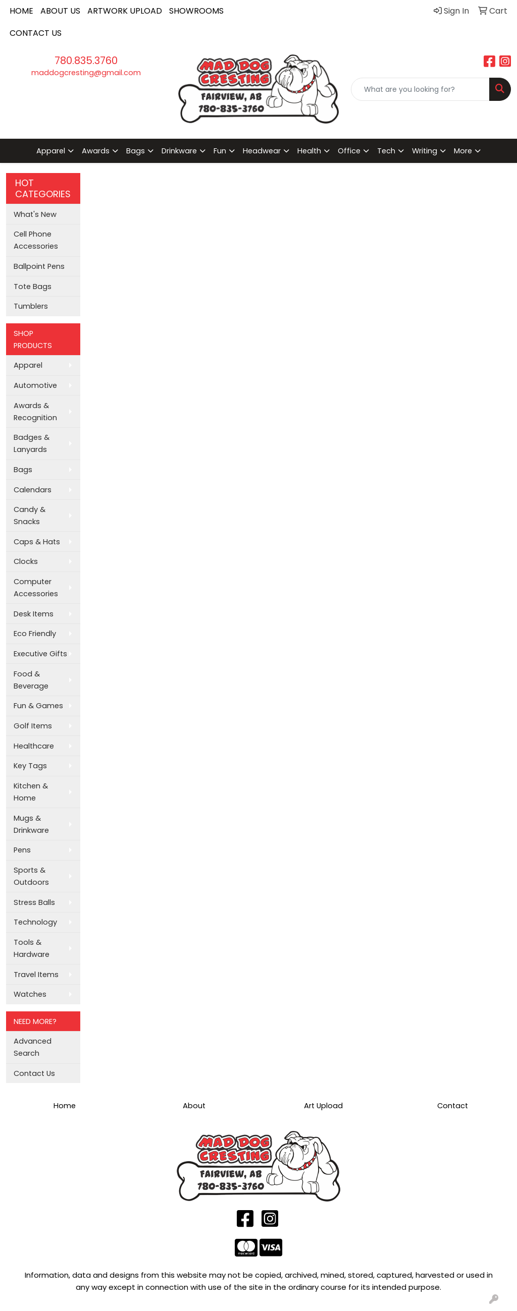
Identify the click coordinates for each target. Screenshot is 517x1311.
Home (65, 1106)
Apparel (28, 365)
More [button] (463, 151)
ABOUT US (60, 11)
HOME (21, 11)
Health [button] (309, 151)
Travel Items (36, 975)
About (194, 1106)
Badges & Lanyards (31, 443)
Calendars (32, 490)
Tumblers (31, 306)
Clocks (26, 561)
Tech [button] (386, 151)
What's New (35, 214)
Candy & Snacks (29, 515)
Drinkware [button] (179, 151)
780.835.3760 (86, 60)
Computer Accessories (36, 588)
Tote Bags (32, 286)
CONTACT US (36, 33)
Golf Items (33, 726)
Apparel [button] (50, 151)
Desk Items (34, 614)
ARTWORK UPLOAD (124, 11)
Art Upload (323, 1106)
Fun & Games (38, 706)
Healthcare (34, 746)
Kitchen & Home (31, 792)
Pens (22, 850)
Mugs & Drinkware (31, 824)
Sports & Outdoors (31, 876)
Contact (452, 1106)
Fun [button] (220, 151)
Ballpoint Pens (39, 266)
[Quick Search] (420, 89)
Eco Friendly (35, 634)
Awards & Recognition (35, 412)
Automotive (35, 385)
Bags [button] (135, 151)
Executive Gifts (40, 654)
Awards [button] (96, 151)
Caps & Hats (37, 542)
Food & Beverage (31, 680)
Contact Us (34, 1073)
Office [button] (349, 151)
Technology (35, 922)
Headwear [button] (262, 151)
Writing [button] (424, 151)
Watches (30, 994)
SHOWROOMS (196, 11)
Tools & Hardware (31, 948)
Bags (23, 470)
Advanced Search (32, 1047)
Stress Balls (34, 902)
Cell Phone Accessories (36, 240)
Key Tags (30, 766)
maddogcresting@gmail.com (86, 73)
